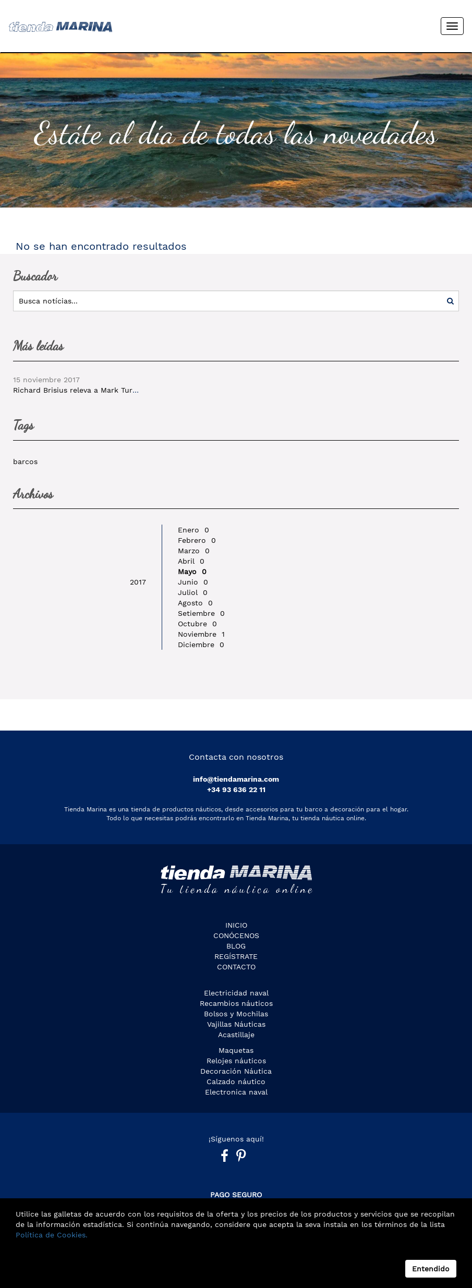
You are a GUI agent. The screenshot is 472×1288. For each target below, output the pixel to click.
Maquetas (236, 1050)
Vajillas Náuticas (236, 1024)
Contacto (236, 967)
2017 (138, 582)
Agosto (195, 603)
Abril (191, 561)
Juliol (193, 592)
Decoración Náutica (236, 1071)
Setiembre (201, 613)
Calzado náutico (236, 1081)
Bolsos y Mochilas (236, 1014)
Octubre (197, 623)
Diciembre (201, 644)
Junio (193, 582)
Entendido (431, 1269)
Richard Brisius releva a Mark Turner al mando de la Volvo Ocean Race (140, 390)
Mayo (192, 571)
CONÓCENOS (236, 935)
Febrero (197, 540)
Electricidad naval (236, 993)
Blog (236, 946)
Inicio (236, 925)
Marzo (194, 550)
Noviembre (201, 634)
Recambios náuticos (236, 1003)
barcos (25, 461)
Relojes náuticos (236, 1060)
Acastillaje (236, 1034)
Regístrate (236, 956)
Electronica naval (236, 1092)
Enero (193, 530)
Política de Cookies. (52, 1235)
